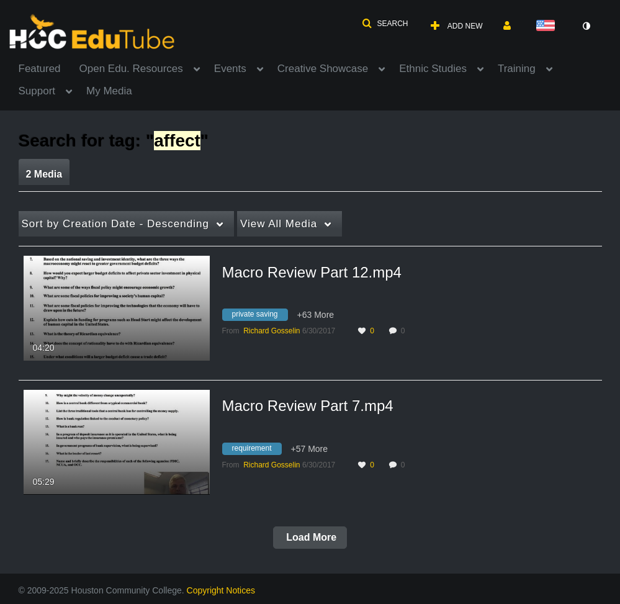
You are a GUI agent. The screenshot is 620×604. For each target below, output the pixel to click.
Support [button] (37, 91)
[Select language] (548, 26)
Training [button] (517, 68)
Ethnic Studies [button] (433, 68)
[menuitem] (49, 67)
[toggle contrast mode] (586, 26)
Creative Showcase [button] (322, 68)
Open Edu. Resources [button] (131, 68)
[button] (385, 23)
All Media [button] (278, 224)
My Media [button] (109, 91)
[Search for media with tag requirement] (256, 450)
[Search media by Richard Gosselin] (271, 331)
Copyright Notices (221, 590)
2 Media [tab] (44, 174)
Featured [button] (40, 68)
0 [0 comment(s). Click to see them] (405, 331)
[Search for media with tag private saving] (259, 317)
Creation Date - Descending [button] (115, 224)
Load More (310, 537)
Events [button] (230, 68)
